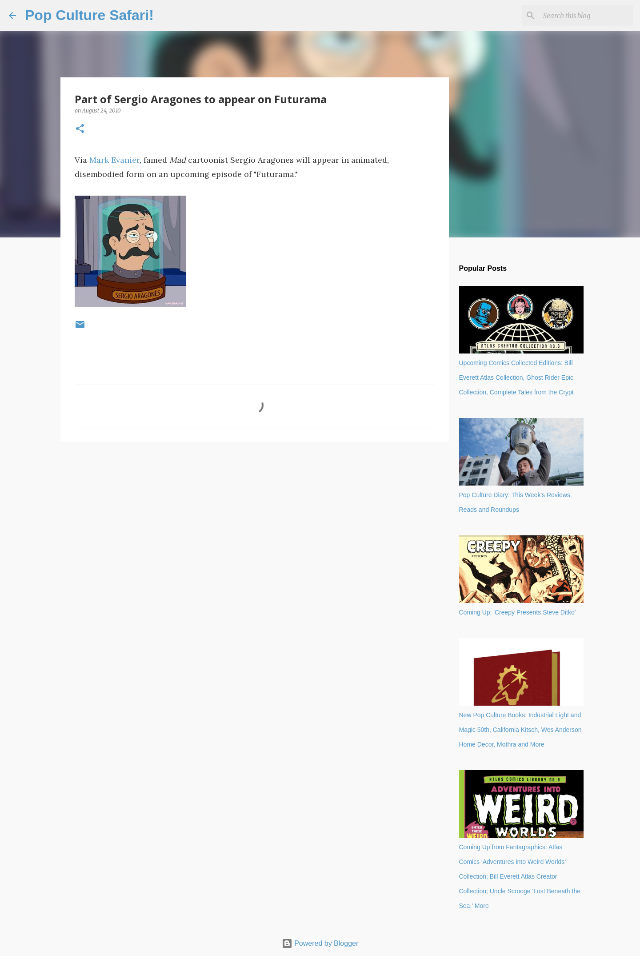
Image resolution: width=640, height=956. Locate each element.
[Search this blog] (586, 15)
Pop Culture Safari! (89, 15)
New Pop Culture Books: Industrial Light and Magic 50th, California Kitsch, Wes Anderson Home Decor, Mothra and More (520, 729)
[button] (80, 129)
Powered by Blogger (320, 943)
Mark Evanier (114, 160)
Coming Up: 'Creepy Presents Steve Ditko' (517, 612)
